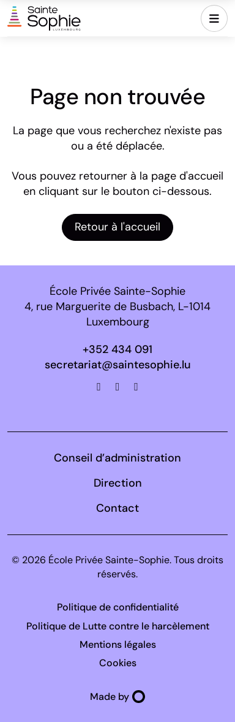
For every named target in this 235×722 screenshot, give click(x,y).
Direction (118, 483)
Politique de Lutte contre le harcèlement (117, 626)
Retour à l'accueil (117, 226)
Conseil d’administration (117, 457)
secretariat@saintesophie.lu (118, 364)
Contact (117, 508)
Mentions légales (118, 644)
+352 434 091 (117, 349)
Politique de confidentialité (118, 607)
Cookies (117, 662)
